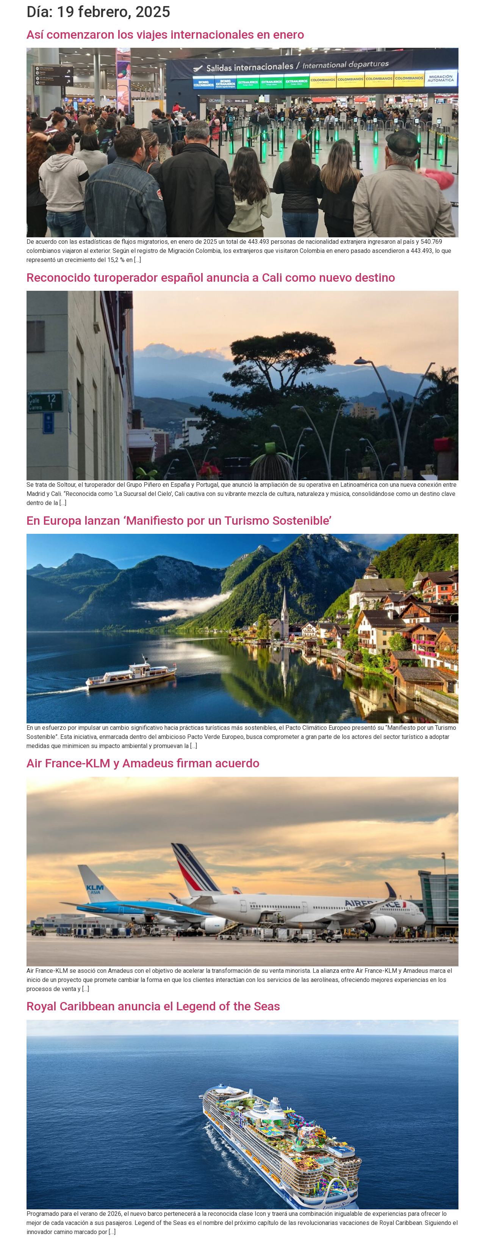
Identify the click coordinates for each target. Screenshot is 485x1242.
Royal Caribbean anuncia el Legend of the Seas (153, 1006)
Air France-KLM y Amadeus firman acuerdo (143, 763)
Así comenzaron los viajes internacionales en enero (165, 34)
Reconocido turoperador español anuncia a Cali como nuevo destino (211, 277)
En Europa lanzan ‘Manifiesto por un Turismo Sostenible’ (179, 520)
